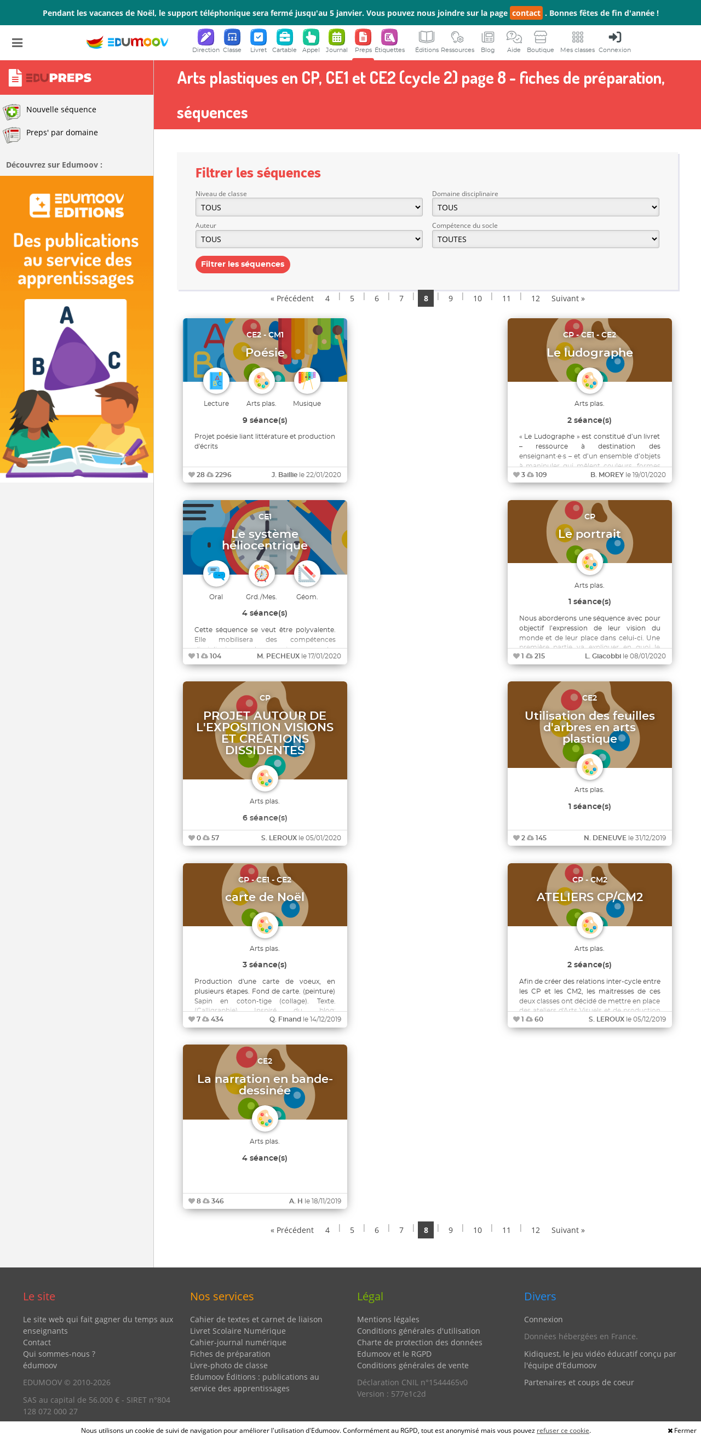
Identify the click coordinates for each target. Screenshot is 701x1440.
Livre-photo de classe (229, 1365)
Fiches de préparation (230, 1354)
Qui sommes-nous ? (59, 1354)
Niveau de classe (221, 193)
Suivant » (568, 298)
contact (526, 13)
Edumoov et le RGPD (394, 1354)
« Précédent (292, 298)
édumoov (40, 1365)
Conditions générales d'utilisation (418, 1331)
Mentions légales (388, 1319)
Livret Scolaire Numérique (238, 1331)
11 (506, 298)
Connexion (543, 1319)
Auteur (206, 225)
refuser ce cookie (563, 1430)
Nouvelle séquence (49, 112)
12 (535, 298)
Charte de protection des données (419, 1342)
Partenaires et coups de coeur (579, 1382)
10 (477, 298)
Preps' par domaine (50, 135)
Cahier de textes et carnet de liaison (256, 1319)
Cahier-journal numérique (238, 1342)
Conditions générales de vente (413, 1365)
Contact (37, 1342)
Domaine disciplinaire (465, 193)
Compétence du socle (465, 225)
